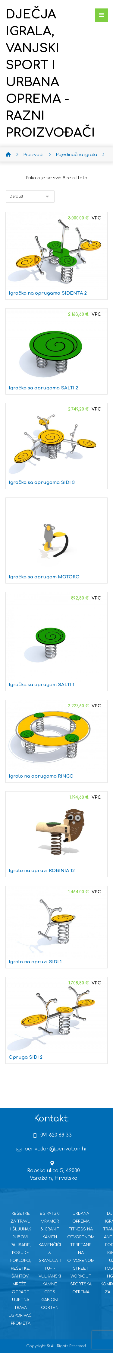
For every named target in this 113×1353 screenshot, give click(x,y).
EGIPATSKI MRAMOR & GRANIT (50, 1221)
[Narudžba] (30, 196)
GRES (49, 1292)
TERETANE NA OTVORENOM (81, 1253)
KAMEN (49, 1237)
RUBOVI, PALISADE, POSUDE (21, 1245)
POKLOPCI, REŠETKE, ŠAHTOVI (20, 1268)
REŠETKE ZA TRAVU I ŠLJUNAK (20, 1221)
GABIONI (49, 1300)
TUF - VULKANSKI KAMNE (50, 1276)
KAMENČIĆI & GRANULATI (50, 1253)
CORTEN (49, 1308)
